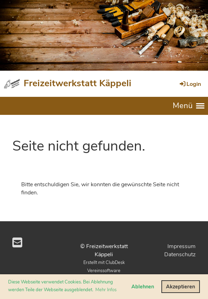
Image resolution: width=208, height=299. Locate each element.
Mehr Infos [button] (106, 290)
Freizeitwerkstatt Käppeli (77, 83)
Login (190, 84)
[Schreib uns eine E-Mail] (17, 243)
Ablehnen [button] (142, 286)
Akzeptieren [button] (180, 286)
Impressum (181, 246)
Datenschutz (180, 254)
